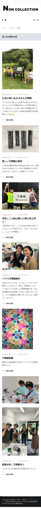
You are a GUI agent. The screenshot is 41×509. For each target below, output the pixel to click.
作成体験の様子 (7, 94)
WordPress (19, 503)
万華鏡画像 (7, 358)
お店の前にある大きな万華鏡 (17, 98)
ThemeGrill (33, 501)
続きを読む (10, 120)
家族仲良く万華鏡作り (13, 465)
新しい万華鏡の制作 (12, 161)
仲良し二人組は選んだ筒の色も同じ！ (19, 220)
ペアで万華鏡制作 (11, 279)
